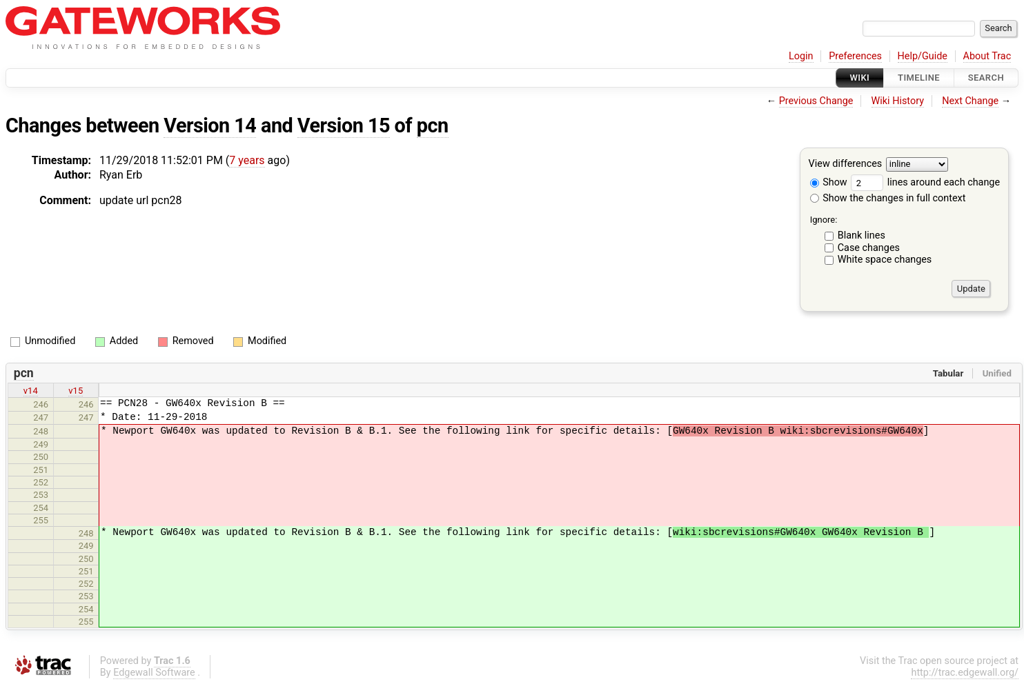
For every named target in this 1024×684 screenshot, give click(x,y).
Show (828, 182)
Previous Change (816, 101)
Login (801, 56)
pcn (433, 125)
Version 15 (343, 125)
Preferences (855, 56)
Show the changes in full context (888, 198)
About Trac (987, 56)
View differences (846, 164)
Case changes (869, 248)
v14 (30, 390)
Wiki (860, 77)
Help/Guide (922, 56)
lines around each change (925, 182)
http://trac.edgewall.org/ (964, 672)
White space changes (885, 259)
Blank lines (861, 235)
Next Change (970, 101)
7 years (246, 160)
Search (986, 77)
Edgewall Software (154, 672)
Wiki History (898, 101)
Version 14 (210, 125)
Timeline (919, 77)
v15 (75, 390)
